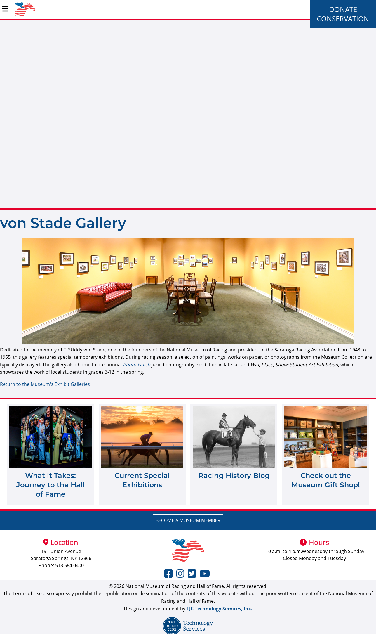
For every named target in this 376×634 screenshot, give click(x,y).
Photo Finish (136, 364)
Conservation (343, 18)
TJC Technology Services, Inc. (219, 608)
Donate (343, 9)
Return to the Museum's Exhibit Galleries (45, 384)
